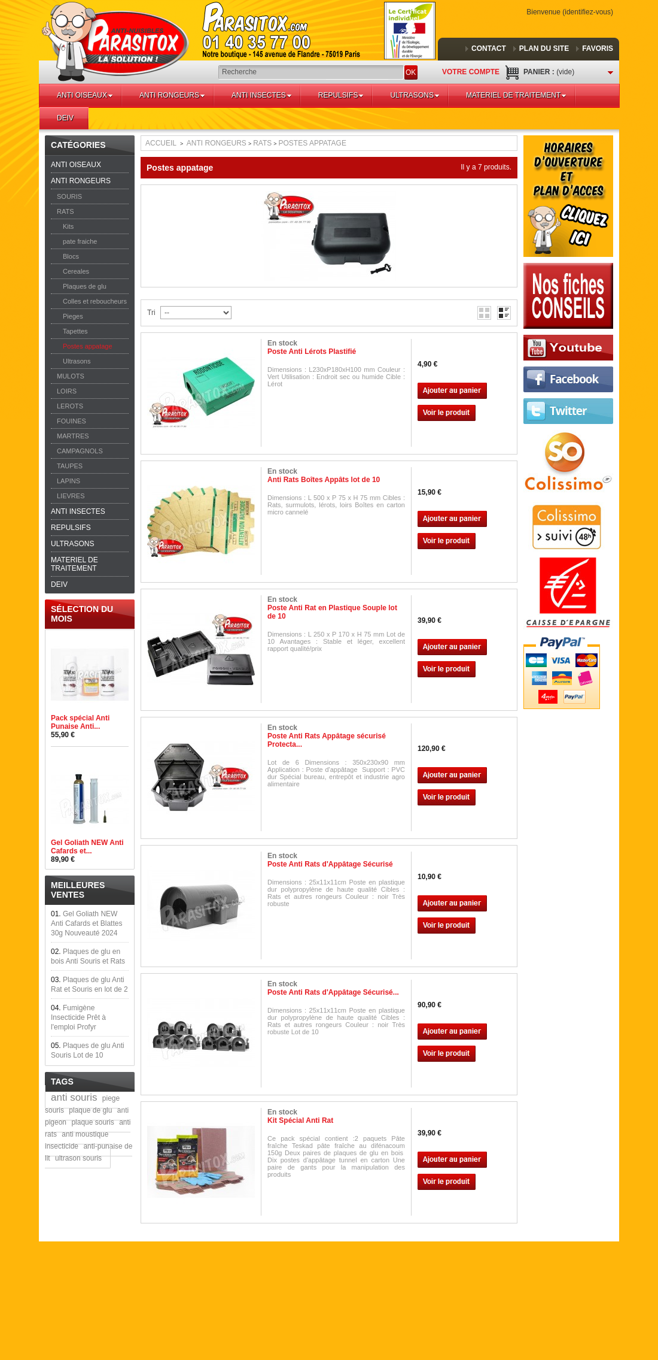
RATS (65, 211)
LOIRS (67, 391)
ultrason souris (78, 1158)
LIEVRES (70, 495)
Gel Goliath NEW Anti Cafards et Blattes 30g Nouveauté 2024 (86, 923)
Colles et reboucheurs (95, 301)
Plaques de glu (84, 286)
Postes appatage (87, 346)
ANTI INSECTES (261, 95)
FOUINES (71, 421)
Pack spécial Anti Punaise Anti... (80, 722)
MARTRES (73, 436)
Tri (151, 312)
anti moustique (85, 1134)
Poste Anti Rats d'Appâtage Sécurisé (330, 864)
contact (488, 48)
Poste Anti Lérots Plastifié (311, 351)
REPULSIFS (341, 95)
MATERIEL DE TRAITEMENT (516, 95)
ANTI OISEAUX (85, 95)
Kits (68, 226)
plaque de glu (90, 1110)
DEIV (65, 118)
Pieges (73, 316)
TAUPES (70, 466)
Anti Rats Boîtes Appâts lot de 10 (323, 479)
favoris (597, 48)
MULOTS (70, 376)
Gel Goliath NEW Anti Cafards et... (87, 846)
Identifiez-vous (588, 12)
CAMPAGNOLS (80, 451)
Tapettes (75, 331)
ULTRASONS (414, 95)
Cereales (76, 271)
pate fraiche (80, 241)
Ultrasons (76, 361)
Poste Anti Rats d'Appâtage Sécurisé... (333, 992)
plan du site (544, 48)
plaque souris (92, 1122)
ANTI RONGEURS (172, 95)
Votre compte (470, 72)
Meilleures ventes (78, 889)
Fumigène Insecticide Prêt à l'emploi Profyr (78, 1017)
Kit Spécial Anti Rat (300, 1120)
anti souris (74, 1097)
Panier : (548, 72)
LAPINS (68, 480)
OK (411, 72)
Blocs (71, 256)
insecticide (61, 1146)
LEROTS (70, 406)
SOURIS (69, 196)
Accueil (160, 143)
